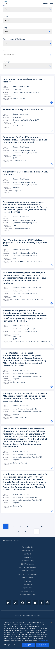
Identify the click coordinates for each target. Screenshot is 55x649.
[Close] (51, 622)
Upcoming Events (27, 557)
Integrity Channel (27, 588)
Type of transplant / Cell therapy (14, 39)
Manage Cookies (10, 645)
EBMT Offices (27, 584)
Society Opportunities (27, 591)
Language (6, 62)
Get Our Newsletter (27, 594)
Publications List (27, 550)
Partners (27, 581)
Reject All (42, 645)
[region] (27, 634)
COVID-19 (27, 554)
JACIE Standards (27, 571)
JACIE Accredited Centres (27, 574)
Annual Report (27, 577)
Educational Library (27, 561)
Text (4, 50)
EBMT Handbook (27, 564)
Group (5, 28)
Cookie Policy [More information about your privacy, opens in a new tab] (43, 640)
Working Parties (27, 547)
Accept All (28, 645)
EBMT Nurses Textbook (27, 567)
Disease (5, 16)
